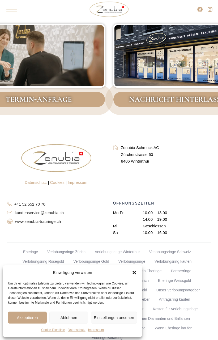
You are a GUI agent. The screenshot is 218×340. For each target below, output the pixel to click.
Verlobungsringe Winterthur (117, 252)
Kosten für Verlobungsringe (175, 309)
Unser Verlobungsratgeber (178, 290)
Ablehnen (68, 317)
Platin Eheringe (148, 271)
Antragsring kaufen (174, 299)
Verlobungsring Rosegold (43, 261)
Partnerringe (181, 271)
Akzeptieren (27, 317)
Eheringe (30, 252)
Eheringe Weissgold (174, 280)
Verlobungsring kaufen (173, 261)
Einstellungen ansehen (114, 317)
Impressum (96, 330)
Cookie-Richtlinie (53, 330)
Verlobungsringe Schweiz (170, 252)
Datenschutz (77, 330)
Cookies (57, 182)
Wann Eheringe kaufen (174, 328)
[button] (134, 272)
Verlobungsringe (131, 261)
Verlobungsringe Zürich (66, 252)
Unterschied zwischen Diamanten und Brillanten (150, 318)
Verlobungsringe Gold (91, 261)
